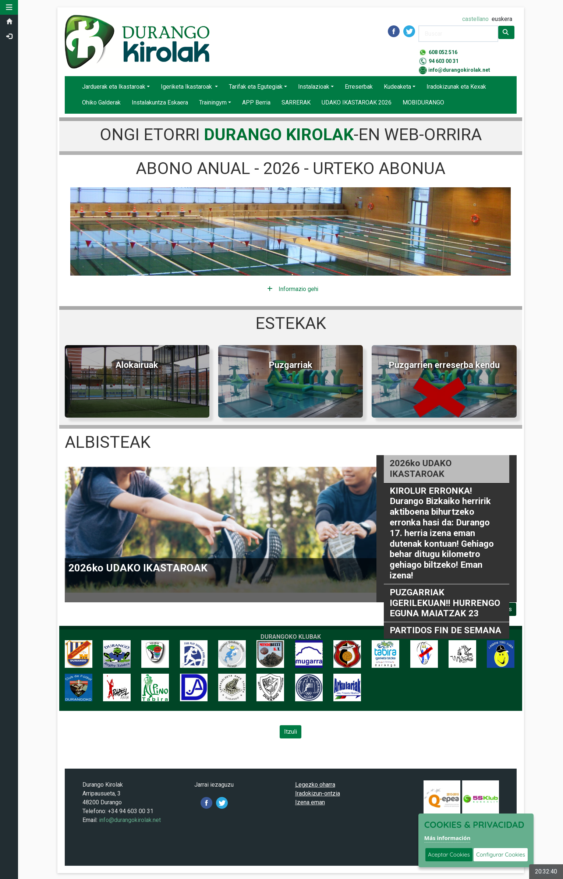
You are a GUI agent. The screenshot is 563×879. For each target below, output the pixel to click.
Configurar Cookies (500, 854)
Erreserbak (359, 86)
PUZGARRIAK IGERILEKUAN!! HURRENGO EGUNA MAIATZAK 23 (445, 603)
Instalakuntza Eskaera (160, 102)
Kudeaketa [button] (397, 86)
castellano (475, 18)
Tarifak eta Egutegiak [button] (256, 86)
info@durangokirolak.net (459, 70)
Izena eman (310, 802)
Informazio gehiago (293, 289)
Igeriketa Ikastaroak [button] (187, 86)
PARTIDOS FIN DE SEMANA (445, 630)
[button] (9, 7)
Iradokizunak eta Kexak (456, 86)
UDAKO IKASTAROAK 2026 (357, 102)
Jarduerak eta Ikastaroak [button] (113, 86)
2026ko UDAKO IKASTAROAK (421, 468)
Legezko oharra (315, 784)
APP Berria (256, 102)
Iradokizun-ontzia (317, 793)
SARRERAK (296, 102)
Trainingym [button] (213, 102)
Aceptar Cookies (449, 854)
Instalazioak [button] (313, 86)
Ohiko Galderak (101, 102)
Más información (447, 837)
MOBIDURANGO (423, 102)
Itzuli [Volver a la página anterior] (290, 732)
